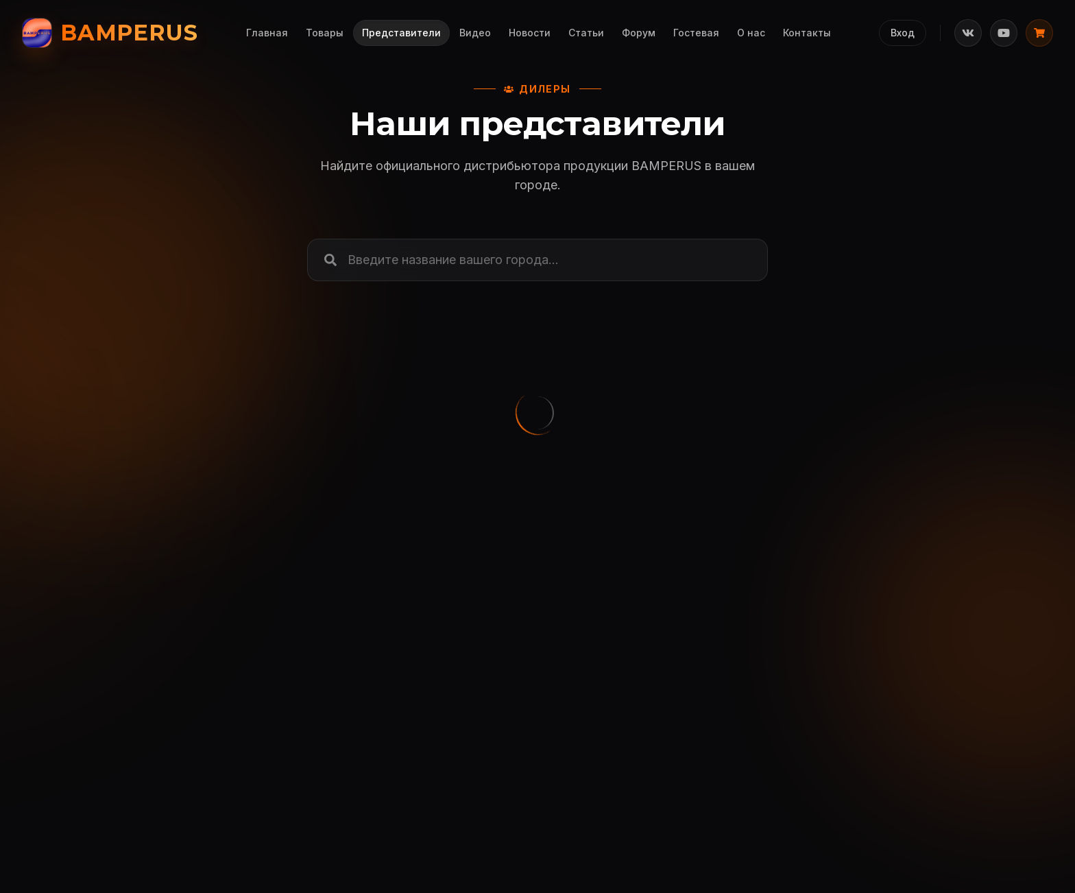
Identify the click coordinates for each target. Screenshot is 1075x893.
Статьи (586, 32)
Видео (475, 32)
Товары (324, 32)
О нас (751, 32)
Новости (530, 32)
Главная (267, 32)
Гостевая (696, 32)
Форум (638, 32)
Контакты (807, 32)
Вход (903, 32)
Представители (401, 32)
